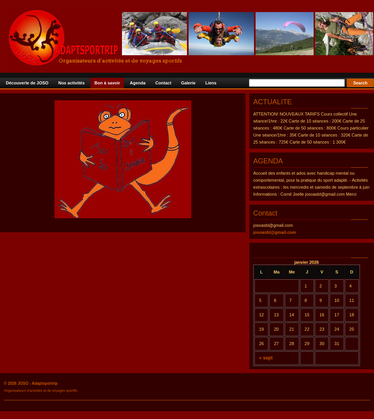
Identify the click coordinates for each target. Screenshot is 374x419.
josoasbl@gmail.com (274, 232)
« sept (266, 358)
